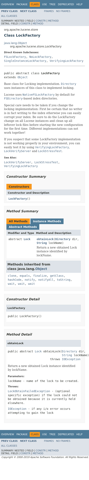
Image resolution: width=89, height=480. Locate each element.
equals (25, 275)
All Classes (9, 16)
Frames (49, 11)
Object (22, 77)
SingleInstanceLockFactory (25, 60)
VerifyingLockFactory (67, 60)
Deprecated (66, 4)
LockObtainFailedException (29, 391)
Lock (27, 239)
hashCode (14, 279)
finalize (40, 275)
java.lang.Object (15, 43)
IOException (71, 359)
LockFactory (17, 198)
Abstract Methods (23, 226)
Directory (63, 239)
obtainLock (45, 239)
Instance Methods (47, 221)
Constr (41, 20)
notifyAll (46, 279)
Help (79, 4)
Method (53, 20)
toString (63, 279)
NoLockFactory (40, 56)
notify (30, 279)
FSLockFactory (15, 56)
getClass (57, 275)
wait (11, 283)
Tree (52, 4)
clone (12, 275)
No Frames (63, 11)
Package (21, 4)
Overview (7, 4)
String (42, 243)
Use (44, 4)
